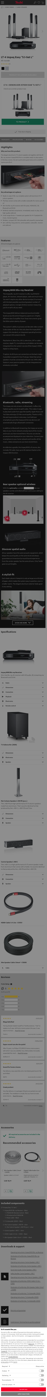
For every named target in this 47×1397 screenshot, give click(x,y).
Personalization (6, 1380)
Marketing (5, 1375)
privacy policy (4, 1362)
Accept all (23, 1389)
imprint (15, 1362)
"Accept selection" (13, 1356)
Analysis (4, 1371)
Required (5, 1366)
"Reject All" (31, 1343)
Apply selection (23, 1394)
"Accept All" (4, 1351)
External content (7, 1384)
